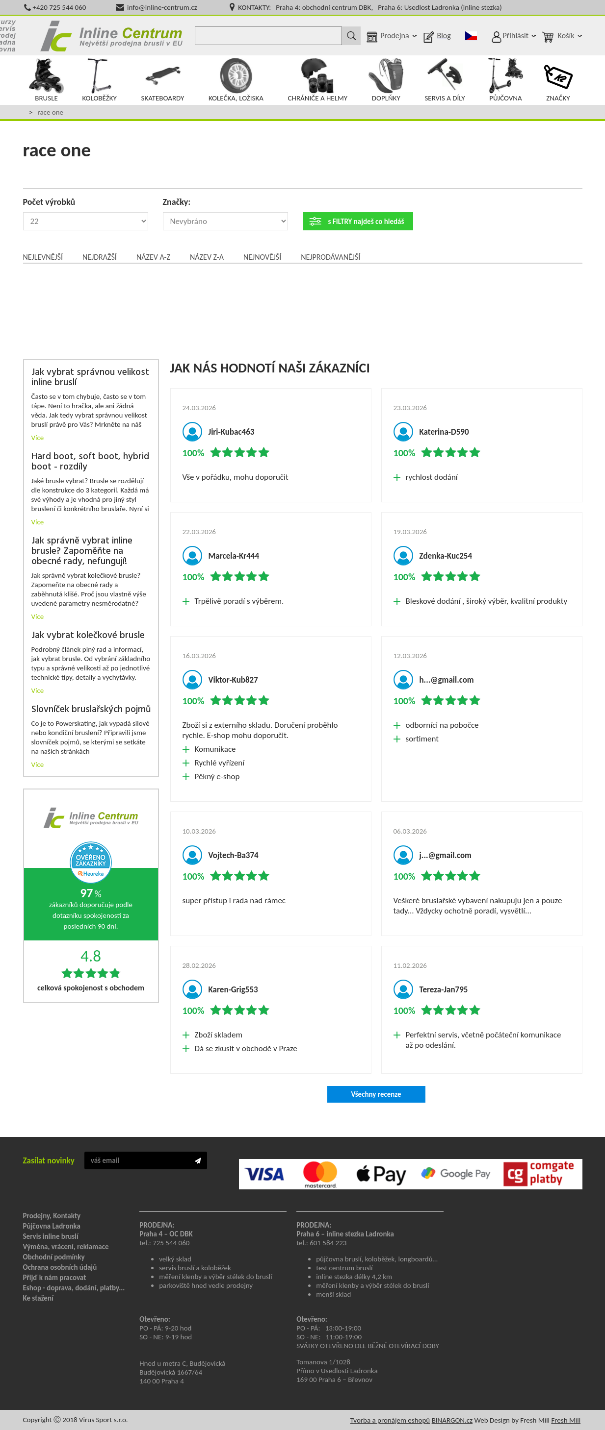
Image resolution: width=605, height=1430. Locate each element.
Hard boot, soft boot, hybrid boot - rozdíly (90, 462)
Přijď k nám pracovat (54, 1277)
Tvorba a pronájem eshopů (390, 1420)
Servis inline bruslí (51, 1236)
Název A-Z (153, 257)
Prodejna (394, 35)
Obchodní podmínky (54, 1257)
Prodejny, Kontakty (52, 1215)
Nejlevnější (43, 257)
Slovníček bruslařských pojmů (91, 710)
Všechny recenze (376, 1094)
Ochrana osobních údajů (60, 1267)
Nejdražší (99, 257)
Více (37, 437)
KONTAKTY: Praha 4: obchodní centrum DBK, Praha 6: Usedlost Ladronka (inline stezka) (369, 7)
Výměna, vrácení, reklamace (66, 1246)
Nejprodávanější (330, 257)
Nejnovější (262, 257)
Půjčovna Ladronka (52, 1226)
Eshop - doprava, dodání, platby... (74, 1287)
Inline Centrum (111, 36)
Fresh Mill (565, 1420)
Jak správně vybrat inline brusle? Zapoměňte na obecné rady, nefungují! (81, 551)
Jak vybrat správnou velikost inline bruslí (90, 378)
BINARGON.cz (452, 1420)
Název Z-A (207, 257)
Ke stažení (38, 1298)
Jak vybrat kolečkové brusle (88, 636)
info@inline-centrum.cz (162, 7)
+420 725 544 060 (59, 7)
